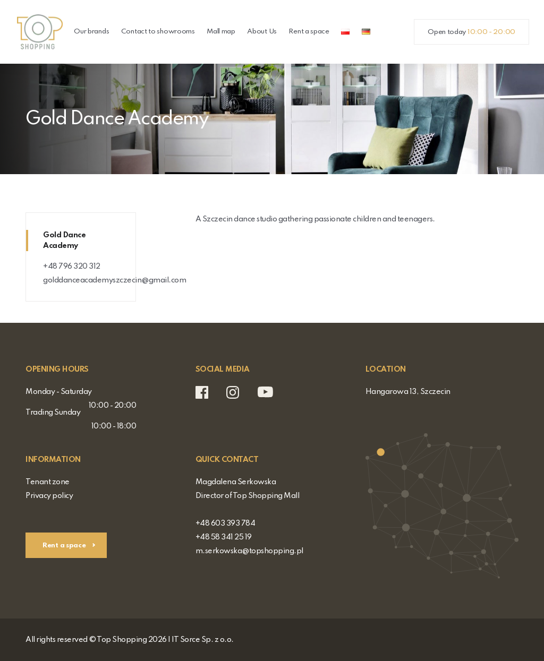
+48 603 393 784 (226, 523)
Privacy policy (49, 496)
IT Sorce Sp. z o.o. (203, 639)
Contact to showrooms (158, 31)
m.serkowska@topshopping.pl (249, 551)
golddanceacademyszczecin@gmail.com (114, 280)
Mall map (221, 31)
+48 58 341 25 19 (224, 537)
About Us (262, 31)
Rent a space (308, 31)
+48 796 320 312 (71, 266)
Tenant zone (48, 482)
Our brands (91, 31)
